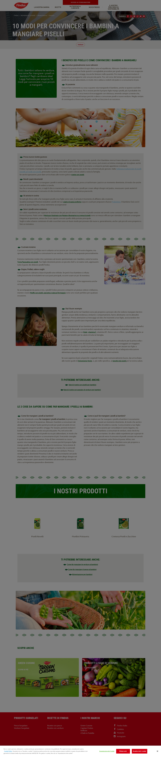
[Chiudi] (157, 751)
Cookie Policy (8, 751)
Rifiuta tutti (123, 751)
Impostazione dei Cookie (106, 751)
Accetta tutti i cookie (139, 751)
